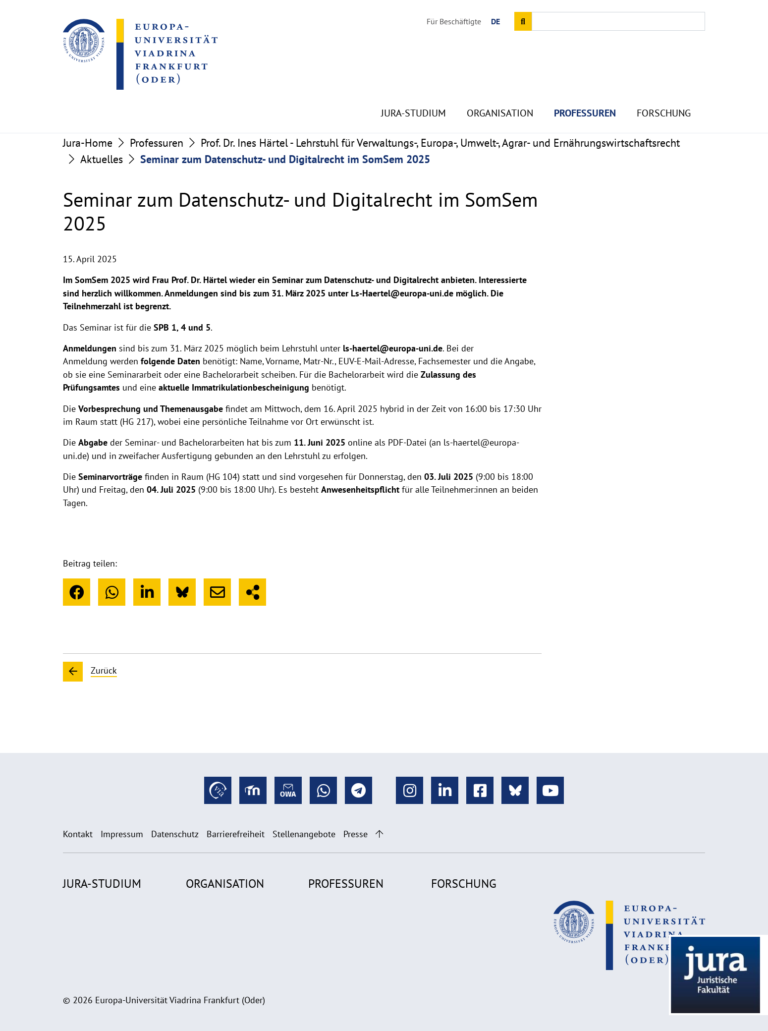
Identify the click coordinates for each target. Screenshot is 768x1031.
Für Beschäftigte (454, 21)
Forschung (664, 89)
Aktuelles (101, 159)
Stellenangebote (304, 834)
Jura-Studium (413, 89)
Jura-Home (87, 143)
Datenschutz (175, 834)
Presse (355, 834)
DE (495, 21)
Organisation (500, 89)
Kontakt (78, 834)
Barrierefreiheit (236, 834)
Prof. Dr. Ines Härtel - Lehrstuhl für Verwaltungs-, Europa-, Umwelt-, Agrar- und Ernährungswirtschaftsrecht (440, 143)
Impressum (122, 834)
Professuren (585, 89)
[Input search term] (618, 21)
